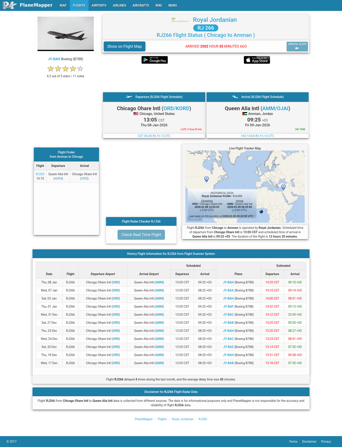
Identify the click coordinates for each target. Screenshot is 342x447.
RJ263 (40, 174)
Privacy (328, 441)
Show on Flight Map (124, 46)
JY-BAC (228, 314)
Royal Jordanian (215, 19)
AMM (58, 178)
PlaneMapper (144, 419)
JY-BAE (228, 347)
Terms (295, 441)
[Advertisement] (205, 78)
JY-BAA (228, 290)
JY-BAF (228, 306)
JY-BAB (228, 322)
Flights (162, 419)
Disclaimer (311, 441)
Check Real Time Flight (141, 234)
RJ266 (202, 419)
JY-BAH (54, 59)
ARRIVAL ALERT (297, 46)
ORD (84, 178)
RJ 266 (206, 28)
